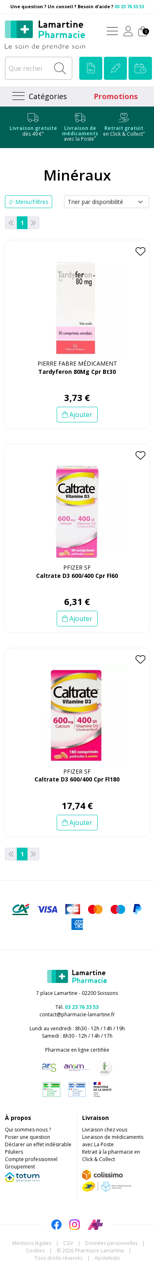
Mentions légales (31, 1243)
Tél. (77, 1007)
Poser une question (27, 1137)
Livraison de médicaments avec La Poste (112, 1141)
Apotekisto (107, 1257)
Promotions (116, 96)
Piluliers (14, 1151)
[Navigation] (38, 96)
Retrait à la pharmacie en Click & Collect (111, 1155)
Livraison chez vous (104, 1129)
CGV (68, 1243)
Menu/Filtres (28, 202)
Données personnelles (111, 1243)
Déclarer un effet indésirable (38, 1144)
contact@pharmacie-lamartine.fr (77, 1014)
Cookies (35, 1250)
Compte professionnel (31, 1159)
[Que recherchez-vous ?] (28, 68)
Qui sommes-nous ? (28, 1129)
